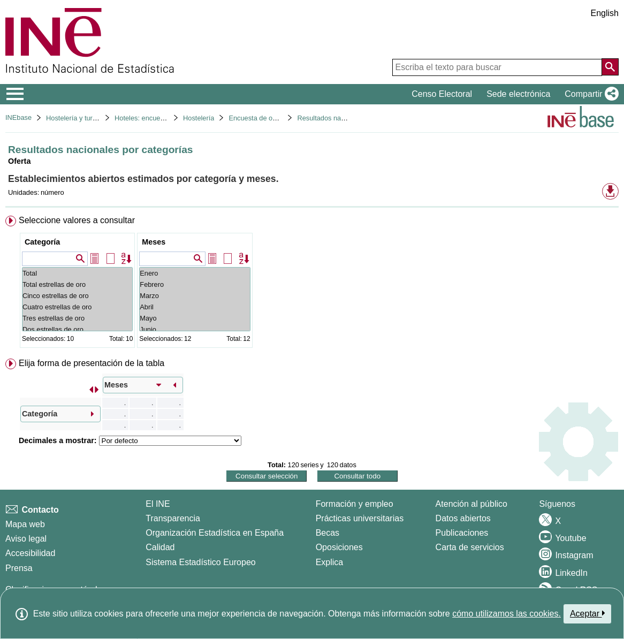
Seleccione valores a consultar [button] (77, 220)
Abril (194, 307)
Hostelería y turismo (76, 118)
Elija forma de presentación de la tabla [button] (91, 363)
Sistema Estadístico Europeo (200, 562)
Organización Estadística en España (215, 532)
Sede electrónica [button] (518, 93)
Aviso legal (26, 538)
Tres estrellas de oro (77, 318)
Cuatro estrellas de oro (77, 307)
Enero (194, 273)
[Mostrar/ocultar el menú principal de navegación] (15, 94)
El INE (158, 503)
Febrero (194, 284)
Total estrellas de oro (77, 284)
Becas (327, 532)
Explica (330, 562)
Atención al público (471, 503)
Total (77, 273)
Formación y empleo (354, 503)
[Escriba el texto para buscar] (497, 67)
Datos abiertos (463, 518)
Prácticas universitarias (360, 518)
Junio (194, 329)
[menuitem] (312, 284)
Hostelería (198, 118)
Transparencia (173, 518)
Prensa (19, 568)
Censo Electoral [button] (442, 93)
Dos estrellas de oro (77, 329)
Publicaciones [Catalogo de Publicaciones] (462, 532)
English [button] (605, 13)
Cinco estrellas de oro (77, 295)
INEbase (18, 117)
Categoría (42, 242)
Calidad (160, 547)
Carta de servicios (470, 547)
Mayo (194, 318)
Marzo (194, 295)
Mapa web (25, 524)
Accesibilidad (30, 553)
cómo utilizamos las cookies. (506, 613)
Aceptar (587, 613)
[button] (589, 94)
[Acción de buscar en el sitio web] (610, 66)
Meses (153, 242)
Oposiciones (339, 547)
